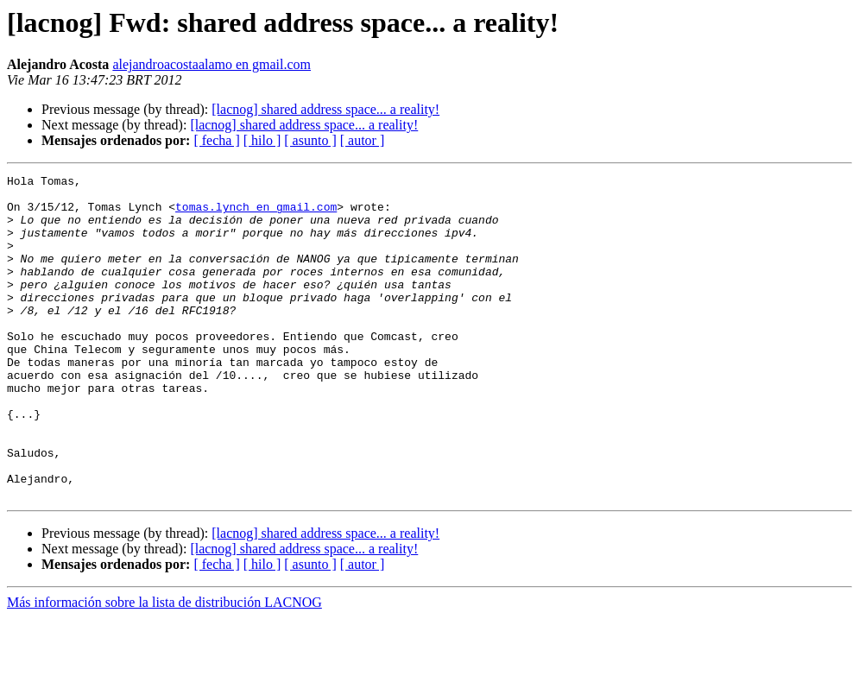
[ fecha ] (216, 140)
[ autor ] (362, 140)
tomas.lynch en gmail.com (256, 214)
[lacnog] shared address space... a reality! (325, 109)
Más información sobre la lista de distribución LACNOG (164, 667)
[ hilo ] (262, 140)
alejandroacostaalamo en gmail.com (211, 64)
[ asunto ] (310, 140)
